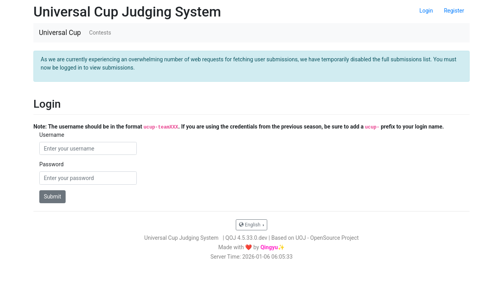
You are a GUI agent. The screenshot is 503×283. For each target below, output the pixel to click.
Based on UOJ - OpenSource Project (315, 238)
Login (426, 10)
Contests (100, 32)
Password (51, 164)
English (250, 225)
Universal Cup (60, 33)
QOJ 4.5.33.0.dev (247, 238)
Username (51, 135)
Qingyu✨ (273, 247)
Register (454, 10)
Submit (52, 196)
